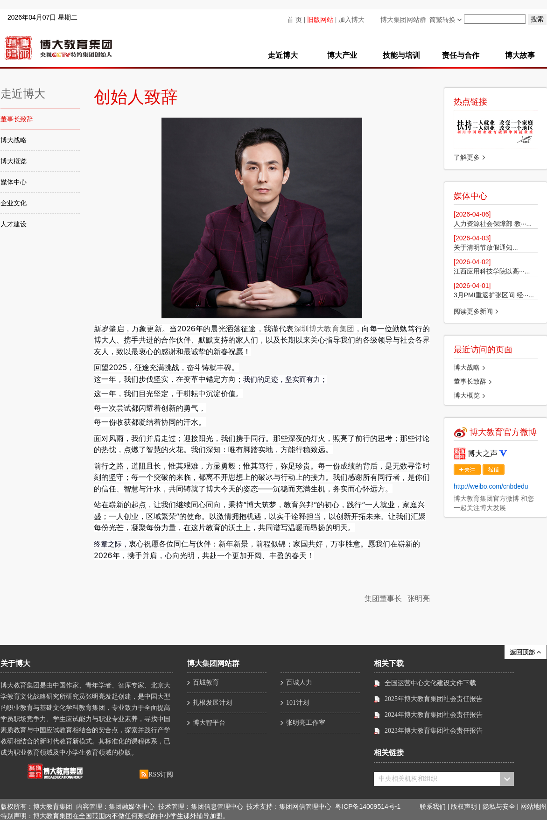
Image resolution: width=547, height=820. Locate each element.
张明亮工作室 (305, 722)
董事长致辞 (16, 119)
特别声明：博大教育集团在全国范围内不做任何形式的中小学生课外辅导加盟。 (114, 816)
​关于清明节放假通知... (486, 247)
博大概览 (13, 161)
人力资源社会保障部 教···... (493, 223)
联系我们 (433, 806)
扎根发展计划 (212, 702)
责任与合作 (460, 55)
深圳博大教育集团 (324, 328)
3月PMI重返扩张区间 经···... (494, 295)
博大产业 (342, 55)
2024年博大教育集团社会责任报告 (434, 714)
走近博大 (283, 55)
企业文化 (13, 203)
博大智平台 (209, 722)
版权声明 (464, 806)
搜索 (537, 19)
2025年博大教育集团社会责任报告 (434, 698)
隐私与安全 (499, 806)
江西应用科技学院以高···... (492, 271)
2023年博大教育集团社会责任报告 (434, 730)
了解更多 (467, 157)
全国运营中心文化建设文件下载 (430, 683)
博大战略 (13, 140)
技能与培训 (401, 55)
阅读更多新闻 (473, 311)
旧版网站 (320, 19)
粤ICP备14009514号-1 (367, 806)
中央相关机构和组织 (408, 778)
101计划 (297, 702)
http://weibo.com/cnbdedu (491, 486)
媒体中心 (13, 182)
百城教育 (206, 682)
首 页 (294, 19)
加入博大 (351, 19)
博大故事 (520, 55)
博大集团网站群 (403, 19)
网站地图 (533, 806)
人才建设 (13, 224)
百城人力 (299, 682)
